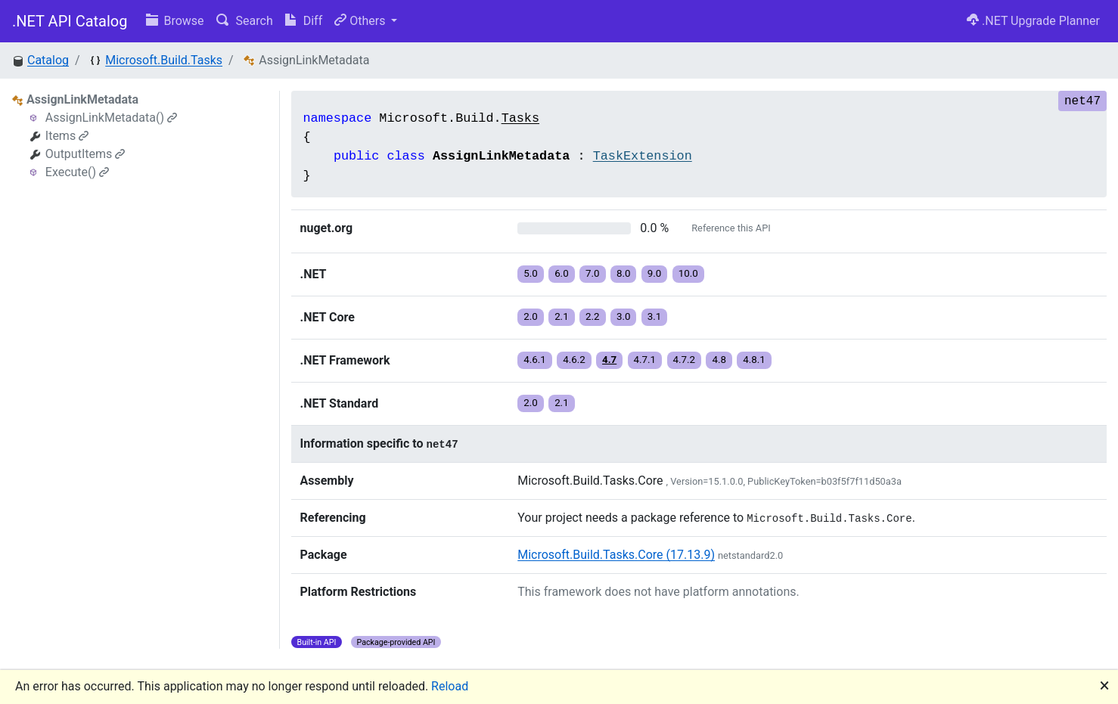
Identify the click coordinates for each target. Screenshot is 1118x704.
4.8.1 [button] (754, 359)
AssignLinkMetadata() (111, 117)
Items (67, 136)
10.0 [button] (688, 273)
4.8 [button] (719, 359)
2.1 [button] (561, 316)
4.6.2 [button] (574, 359)
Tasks (520, 118)
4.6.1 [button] (534, 359)
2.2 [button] (592, 316)
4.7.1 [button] (645, 359)
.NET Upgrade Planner (1033, 21)
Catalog (48, 60)
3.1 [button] (655, 316)
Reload (449, 686)
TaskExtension (642, 156)
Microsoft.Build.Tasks (163, 60)
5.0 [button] (530, 273)
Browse (175, 21)
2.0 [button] (530, 316)
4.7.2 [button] (684, 359)
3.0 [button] (623, 316)
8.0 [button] (623, 273)
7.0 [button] (592, 273)
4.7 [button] (609, 359)
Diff (303, 21)
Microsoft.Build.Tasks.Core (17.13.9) (616, 554)
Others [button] (361, 21)
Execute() (77, 172)
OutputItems (85, 154)
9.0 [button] (655, 273)
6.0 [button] (561, 273)
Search (244, 21)
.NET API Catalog (70, 21)
